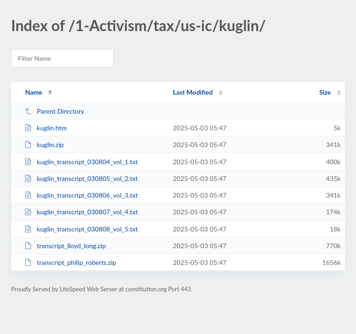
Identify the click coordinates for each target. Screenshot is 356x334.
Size (325, 92)
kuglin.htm (45, 128)
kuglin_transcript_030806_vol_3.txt (81, 195)
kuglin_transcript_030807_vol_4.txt (81, 212)
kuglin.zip (44, 144)
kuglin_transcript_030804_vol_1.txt (81, 162)
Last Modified (193, 92)
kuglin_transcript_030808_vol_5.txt (81, 229)
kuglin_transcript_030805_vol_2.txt (81, 178)
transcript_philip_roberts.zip (70, 262)
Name (33, 92)
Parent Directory (54, 111)
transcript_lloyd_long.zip (65, 246)
